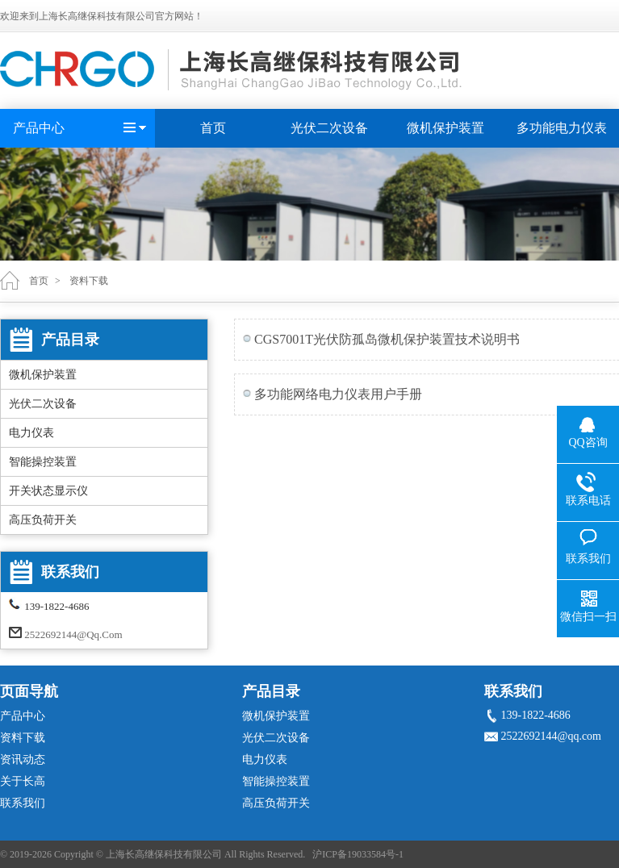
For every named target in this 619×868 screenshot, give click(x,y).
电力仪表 (31, 433)
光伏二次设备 (329, 128)
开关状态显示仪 (48, 491)
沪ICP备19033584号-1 (358, 854)
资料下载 (88, 280)
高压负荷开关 (43, 520)
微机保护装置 (445, 128)
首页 (213, 128)
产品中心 (39, 128)
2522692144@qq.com (73, 634)
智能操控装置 (43, 462)
